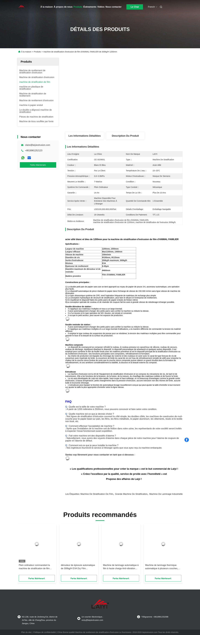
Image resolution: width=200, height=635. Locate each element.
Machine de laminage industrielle (166, 494)
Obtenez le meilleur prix (139, 119)
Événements (89, 7)
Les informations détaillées (84, 135)
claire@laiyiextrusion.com (37, 145)
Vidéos (100, 7)
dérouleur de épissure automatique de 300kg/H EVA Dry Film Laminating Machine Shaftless (78, 567)
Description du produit (125, 135)
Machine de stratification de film (96, 494)
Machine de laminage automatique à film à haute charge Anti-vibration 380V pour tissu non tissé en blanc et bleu (121, 567)
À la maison (46, 7)
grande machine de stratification (131, 494)
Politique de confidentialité (44, 632)
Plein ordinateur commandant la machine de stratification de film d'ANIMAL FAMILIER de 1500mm (35, 567)
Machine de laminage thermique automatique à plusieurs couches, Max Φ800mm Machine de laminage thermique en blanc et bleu (163, 567)
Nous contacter (113, 7)
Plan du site (26, 632)
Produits (77, 7)
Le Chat (135, 7)
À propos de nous (63, 7)
